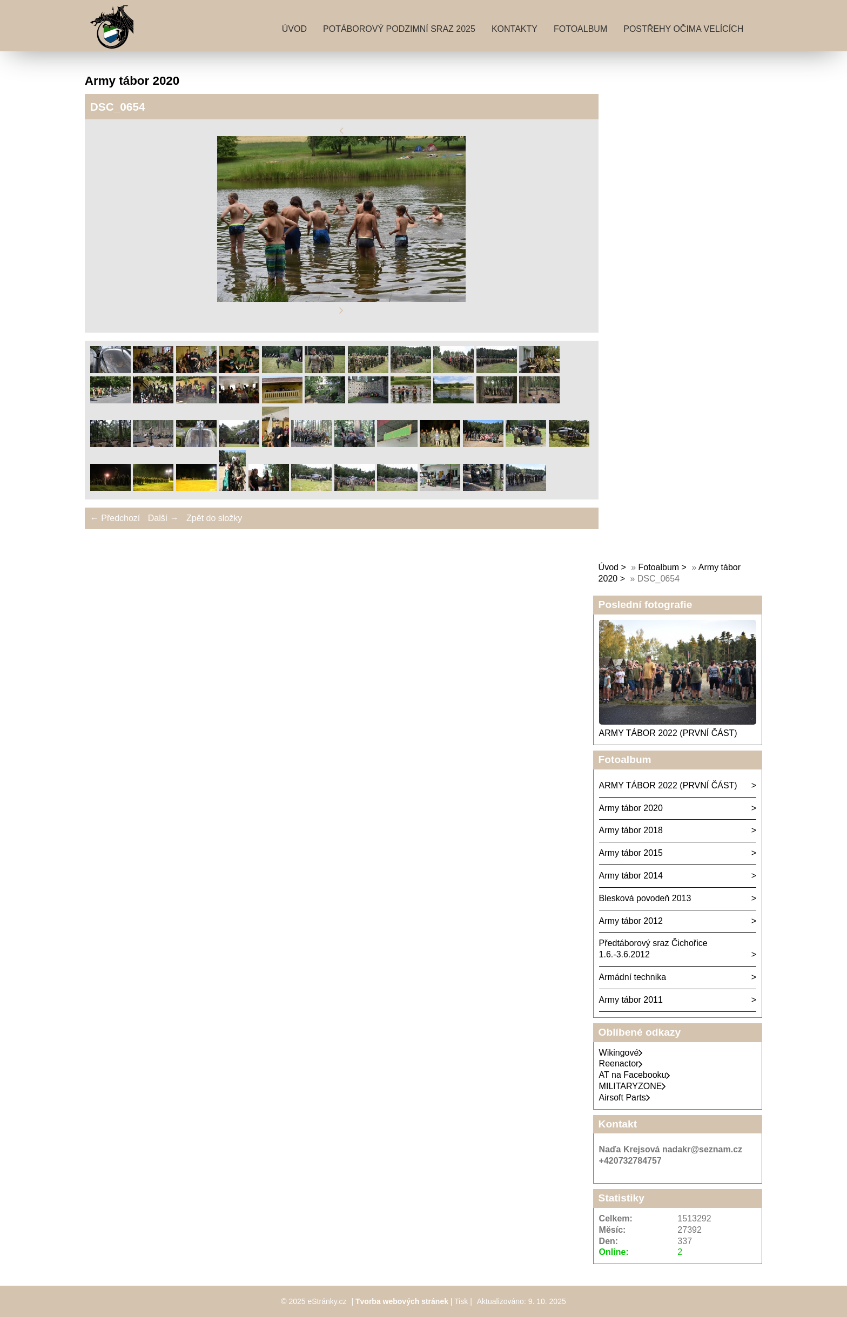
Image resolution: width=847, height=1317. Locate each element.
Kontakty (514, 28)
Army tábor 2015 (631, 852)
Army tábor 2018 (631, 830)
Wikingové (621, 1052)
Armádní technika (633, 977)
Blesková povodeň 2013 (645, 898)
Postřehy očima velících (683, 28)
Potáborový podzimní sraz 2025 (399, 28)
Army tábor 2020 (631, 808)
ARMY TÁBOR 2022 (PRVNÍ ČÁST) (668, 733)
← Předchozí (115, 518)
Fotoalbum (580, 28)
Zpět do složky (214, 518)
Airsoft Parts (624, 1097)
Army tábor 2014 (631, 875)
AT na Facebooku (635, 1074)
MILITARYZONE (633, 1086)
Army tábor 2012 (631, 921)
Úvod (294, 28)
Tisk (461, 1301)
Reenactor (621, 1063)
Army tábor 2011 (631, 999)
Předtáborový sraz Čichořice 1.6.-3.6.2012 (653, 948)
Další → (163, 518)
